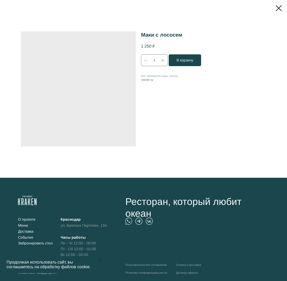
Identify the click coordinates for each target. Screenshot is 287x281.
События (25, 237)
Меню (23, 225)
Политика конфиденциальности (146, 272)
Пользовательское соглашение (146, 264)
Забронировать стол (35, 243)
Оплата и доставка (188, 264)
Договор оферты (187, 272)
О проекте (27, 219)
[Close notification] (100, 259)
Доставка (25, 231)
